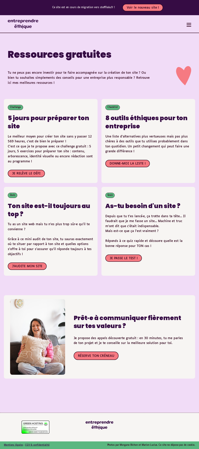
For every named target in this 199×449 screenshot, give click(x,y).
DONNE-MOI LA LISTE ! (128, 163)
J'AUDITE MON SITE (27, 266)
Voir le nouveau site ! (143, 7)
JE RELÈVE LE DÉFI (26, 173)
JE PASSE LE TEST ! (124, 258)
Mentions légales (13, 445)
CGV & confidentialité (37, 445)
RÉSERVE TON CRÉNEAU (96, 356)
